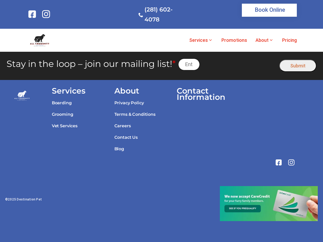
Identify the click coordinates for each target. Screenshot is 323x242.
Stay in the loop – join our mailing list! (91, 64)
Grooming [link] (62, 114)
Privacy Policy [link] (129, 102)
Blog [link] (119, 148)
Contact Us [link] (126, 137)
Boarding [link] (62, 102)
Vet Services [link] (64, 125)
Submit (297, 66)
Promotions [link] (234, 40)
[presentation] (240, 64)
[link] (33, 14)
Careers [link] (122, 125)
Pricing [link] (289, 40)
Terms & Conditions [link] (134, 114)
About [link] (262, 40)
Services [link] (198, 40)
